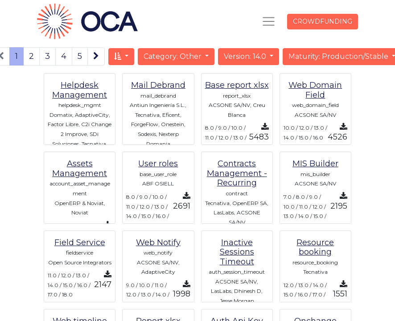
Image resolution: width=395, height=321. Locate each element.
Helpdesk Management (79, 90)
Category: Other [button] (173, 56)
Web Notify (158, 242)
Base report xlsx (237, 85)
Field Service (79, 242)
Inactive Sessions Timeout (237, 252)
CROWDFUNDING (322, 21)
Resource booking (315, 247)
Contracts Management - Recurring (237, 173)
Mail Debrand (158, 85)
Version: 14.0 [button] (246, 56)
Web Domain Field (315, 90)
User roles (158, 164)
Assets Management (79, 168)
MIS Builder (315, 164)
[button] (121, 56)
